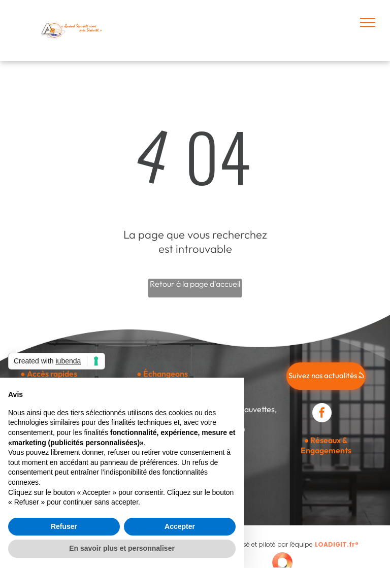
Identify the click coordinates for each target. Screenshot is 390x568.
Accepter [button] (180, 526)
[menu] (367, 22)
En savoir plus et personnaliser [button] (122, 548)
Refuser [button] (64, 526)
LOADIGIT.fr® (337, 544)
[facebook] (322, 414)
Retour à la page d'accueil (195, 284)
